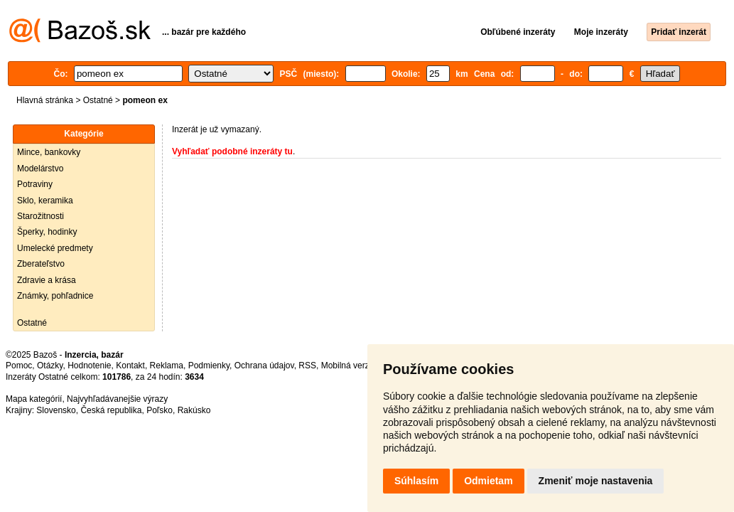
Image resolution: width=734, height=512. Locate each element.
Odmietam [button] (488, 480)
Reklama (166, 365)
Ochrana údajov (264, 365)
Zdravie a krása (46, 280)
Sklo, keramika (45, 201)
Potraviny (35, 184)
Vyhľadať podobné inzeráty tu (232, 151)
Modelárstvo (40, 169)
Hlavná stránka (44, 100)
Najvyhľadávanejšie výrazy (117, 399)
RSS (307, 365)
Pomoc (19, 365)
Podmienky (209, 365)
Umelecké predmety (55, 248)
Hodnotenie (89, 365)
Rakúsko (194, 410)
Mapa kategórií (34, 399)
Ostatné (98, 100)
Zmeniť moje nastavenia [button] (596, 480)
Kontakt (130, 365)
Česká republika (110, 410)
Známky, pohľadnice (55, 296)
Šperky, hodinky (47, 232)
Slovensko (55, 410)
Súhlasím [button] (416, 480)
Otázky (50, 365)
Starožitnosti (40, 216)
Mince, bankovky (48, 152)
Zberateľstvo (41, 264)
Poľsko (159, 410)
